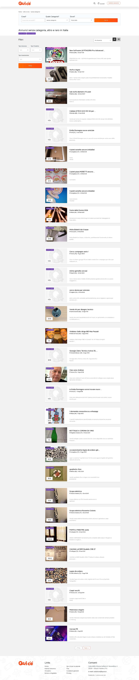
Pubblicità (91, 675)
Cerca (106, 20)
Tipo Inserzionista (23, 55)
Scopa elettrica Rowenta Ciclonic (83, 511)
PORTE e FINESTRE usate (79, 530)
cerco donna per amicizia (79, 290)
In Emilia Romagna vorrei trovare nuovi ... (86, 389)
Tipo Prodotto (35, 46)
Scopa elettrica (76, 491)
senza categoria (31, 33)
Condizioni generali (73, 671)
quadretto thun (75, 469)
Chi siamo (48, 671)
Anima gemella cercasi (78, 271)
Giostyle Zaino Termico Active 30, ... (83, 351)
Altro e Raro (50, 48)
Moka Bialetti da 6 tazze (79, 230)
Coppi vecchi (75, 591)
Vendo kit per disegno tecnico (81, 309)
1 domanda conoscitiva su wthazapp (84, 411)
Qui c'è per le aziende (73, 666)
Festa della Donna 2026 (79, 210)
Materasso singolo (77, 610)
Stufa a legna (75, 70)
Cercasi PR (74, 629)
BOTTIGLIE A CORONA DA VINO (82, 431)
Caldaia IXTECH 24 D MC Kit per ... (83, 111)
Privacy (69, 673)
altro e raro (22, 33)
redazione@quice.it (100, 671)
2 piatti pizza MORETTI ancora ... (82, 172)
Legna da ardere (76, 571)
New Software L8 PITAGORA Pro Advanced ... (87, 51)
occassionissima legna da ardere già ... (85, 450)
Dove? (72, 17)
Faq (68, 668)
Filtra (30, 66)
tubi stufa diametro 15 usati (80, 92)
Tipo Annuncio (22, 46)
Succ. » (86, 648)
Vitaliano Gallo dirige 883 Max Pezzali (84, 332)
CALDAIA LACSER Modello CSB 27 (83, 549)
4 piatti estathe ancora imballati (82, 150)
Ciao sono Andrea (77, 370)
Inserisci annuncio (50, 668)
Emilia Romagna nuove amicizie (82, 130)
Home (47, 666)
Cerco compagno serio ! (79, 252)
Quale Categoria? (52, 17)
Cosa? (23, 17)
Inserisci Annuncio (114, 3)
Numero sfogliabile (51, 673)
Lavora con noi (101, 675)
